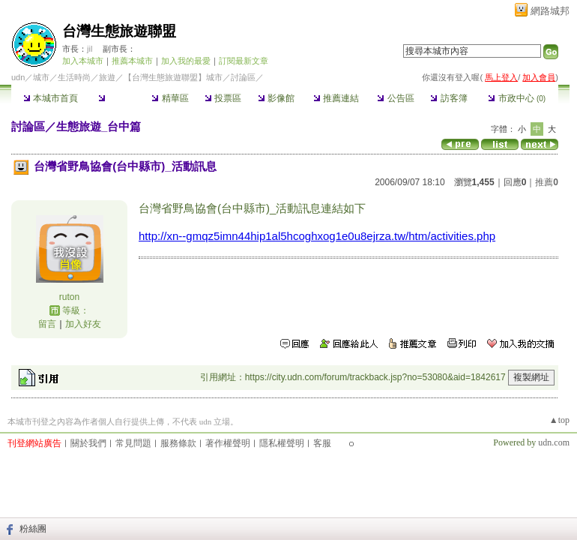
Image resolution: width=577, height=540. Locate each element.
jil (89, 48)
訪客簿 (448, 98)
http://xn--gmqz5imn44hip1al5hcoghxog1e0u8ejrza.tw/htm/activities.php (317, 236)
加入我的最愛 (186, 60)
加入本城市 (82, 60)
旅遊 (107, 77)
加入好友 (83, 324)
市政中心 (517, 98)
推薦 (546, 182)
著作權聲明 (227, 443)
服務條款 (178, 443)
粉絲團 (32, 529)
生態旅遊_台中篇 (98, 126)
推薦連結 (336, 98)
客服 (322, 443)
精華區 (169, 98)
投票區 (223, 98)
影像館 (276, 98)
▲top (559, 420)
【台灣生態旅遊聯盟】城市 (173, 77)
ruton (69, 297)
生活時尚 (74, 77)
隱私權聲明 (281, 443)
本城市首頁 (50, 98)
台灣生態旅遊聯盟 (119, 31)
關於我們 (88, 443)
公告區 (395, 98)
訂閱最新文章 (243, 60)
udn (18, 77)
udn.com (554, 442)
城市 (41, 77)
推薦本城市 (132, 60)
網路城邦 (550, 10)
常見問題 (133, 443)
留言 (47, 324)
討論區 (116, 98)
